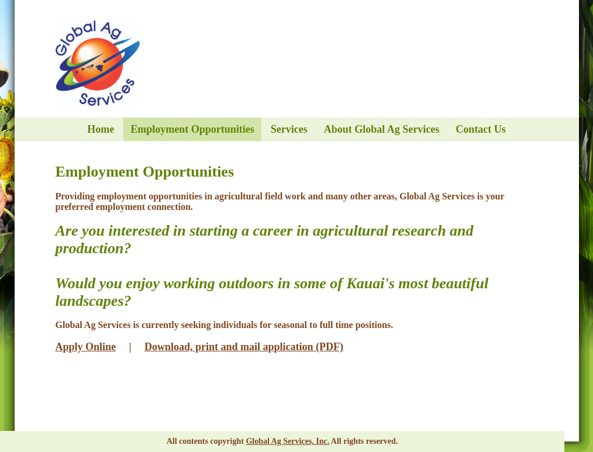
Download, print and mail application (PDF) (243, 347)
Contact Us (481, 129)
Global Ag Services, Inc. (287, 441)
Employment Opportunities (192, 129)
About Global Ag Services (382, 129)
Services (289, 129)
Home (100, 129)
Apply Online (86, 347)
